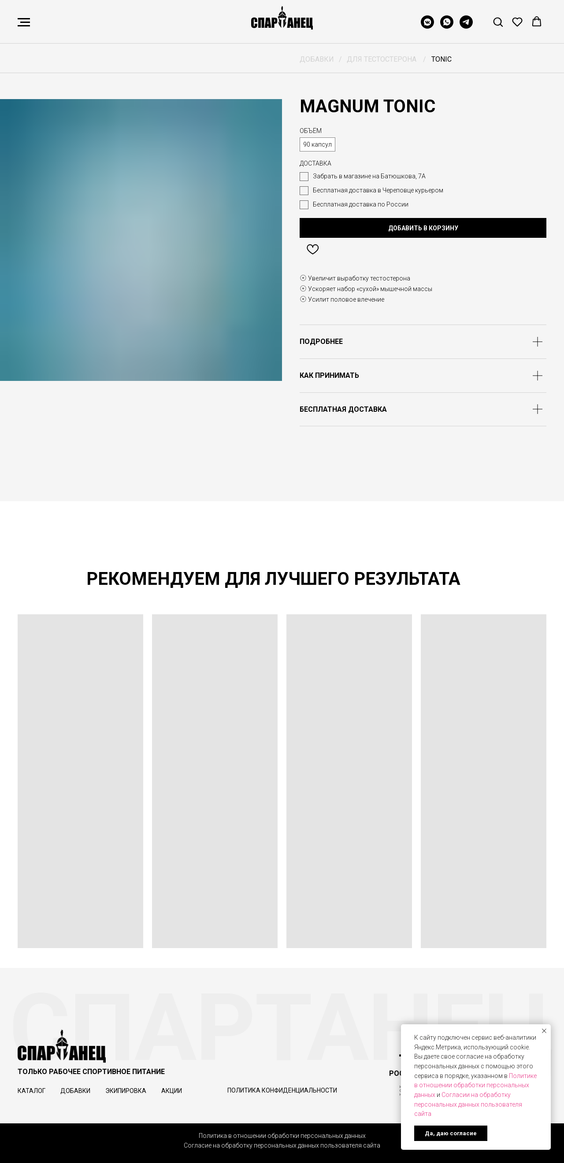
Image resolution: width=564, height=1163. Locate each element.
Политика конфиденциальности (282, 1090)
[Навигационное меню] (24, 22)
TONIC (441, 59)
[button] (498, 21)
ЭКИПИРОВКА (125, 1090)
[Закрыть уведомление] (544, 1030)
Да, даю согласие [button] (451, 1133)
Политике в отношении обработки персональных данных (475, 1085)
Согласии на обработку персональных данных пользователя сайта (468, 1104)
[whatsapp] (446, 26)
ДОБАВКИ (317, 59)
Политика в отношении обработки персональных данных (282, 1135)
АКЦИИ (171, 1090)
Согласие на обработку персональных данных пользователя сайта (282, 1145)
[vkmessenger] (427, 26)
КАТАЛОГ (31, 1090)
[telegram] (466, 26)
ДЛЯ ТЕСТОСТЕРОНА (381, 59)
